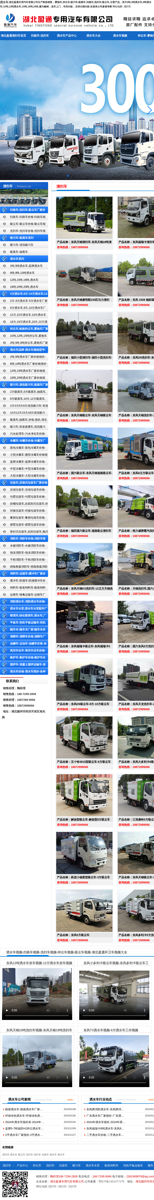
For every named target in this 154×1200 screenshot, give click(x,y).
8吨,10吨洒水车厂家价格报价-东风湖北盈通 (23, 364)
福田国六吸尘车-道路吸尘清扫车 (91, 530)
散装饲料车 (111, 1165)
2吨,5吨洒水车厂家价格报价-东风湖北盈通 (23, 357)
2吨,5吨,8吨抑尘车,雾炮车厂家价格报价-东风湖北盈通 (24, 343)
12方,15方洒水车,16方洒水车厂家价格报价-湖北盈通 (23, 315)
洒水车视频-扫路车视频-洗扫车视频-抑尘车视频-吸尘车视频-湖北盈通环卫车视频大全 (66, 952)
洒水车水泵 (93, 1165)
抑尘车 (37, 1165)
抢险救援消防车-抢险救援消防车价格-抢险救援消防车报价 (24, 567)
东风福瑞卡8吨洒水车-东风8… (105, 1128)
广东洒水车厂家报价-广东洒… (105, 1115)
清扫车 (127, 6)
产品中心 (22, 1165)
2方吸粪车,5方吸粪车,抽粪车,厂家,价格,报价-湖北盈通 (23, 392)
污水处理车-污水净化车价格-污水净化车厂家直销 (23, 434)
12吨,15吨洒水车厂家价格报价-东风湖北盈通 (22, 371)
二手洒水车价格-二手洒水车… (105, 1134)
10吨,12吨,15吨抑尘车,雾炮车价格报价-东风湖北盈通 (23, 336)
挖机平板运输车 (133, 1165)
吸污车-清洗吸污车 (21, 244)
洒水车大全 (93, 35)
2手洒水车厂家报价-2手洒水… (24, 1134)
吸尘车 (21, 1154)
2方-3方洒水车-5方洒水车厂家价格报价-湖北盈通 (24, 301)
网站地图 (117, 6)
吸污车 (76, 1165)
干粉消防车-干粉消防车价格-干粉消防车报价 (23, 560)
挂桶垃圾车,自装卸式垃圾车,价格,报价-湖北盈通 (24, 504)
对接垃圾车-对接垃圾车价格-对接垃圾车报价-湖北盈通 (23, 511)
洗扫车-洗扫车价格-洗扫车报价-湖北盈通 (23, 231)
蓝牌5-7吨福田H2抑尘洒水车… (24, 1128)
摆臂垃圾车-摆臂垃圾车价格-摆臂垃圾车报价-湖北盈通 (23, 525)
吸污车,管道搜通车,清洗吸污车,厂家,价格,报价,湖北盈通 (22, 427)
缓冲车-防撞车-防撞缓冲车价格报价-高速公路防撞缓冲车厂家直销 (23, 581)
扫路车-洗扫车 (40, 35)
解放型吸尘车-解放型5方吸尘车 (90, 819)
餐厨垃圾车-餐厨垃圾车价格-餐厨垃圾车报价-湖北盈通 (23, 518)
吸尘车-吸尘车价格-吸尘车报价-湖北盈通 (23, 224)
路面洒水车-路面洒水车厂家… (24, 1109)
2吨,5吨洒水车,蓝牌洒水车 (26, 265)
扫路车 (45, 1154)
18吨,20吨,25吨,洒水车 (24, 286)
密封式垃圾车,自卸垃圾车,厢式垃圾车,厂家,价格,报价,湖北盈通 (24, 532)
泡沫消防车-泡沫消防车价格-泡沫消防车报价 (23, 553)
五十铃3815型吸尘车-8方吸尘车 (91, 761)
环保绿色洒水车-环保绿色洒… (24, 1115)
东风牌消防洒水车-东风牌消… (105, 1109)
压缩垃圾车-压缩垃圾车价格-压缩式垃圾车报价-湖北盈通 (23, 490)
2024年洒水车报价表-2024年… (24, 1122)
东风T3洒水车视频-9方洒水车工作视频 (110, 1030)
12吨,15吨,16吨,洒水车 (24, 279)
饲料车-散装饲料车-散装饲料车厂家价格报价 (23, 588)
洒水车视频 (120, 35)
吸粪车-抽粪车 (19, 251)
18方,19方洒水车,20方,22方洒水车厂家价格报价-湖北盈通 (23, 322)
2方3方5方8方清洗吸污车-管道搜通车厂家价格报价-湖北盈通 (24, 406)
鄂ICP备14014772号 (111, 1181)
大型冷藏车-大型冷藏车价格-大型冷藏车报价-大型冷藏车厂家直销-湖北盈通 (23, 476)
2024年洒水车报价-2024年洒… (105, 1122)
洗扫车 (29, 1154)
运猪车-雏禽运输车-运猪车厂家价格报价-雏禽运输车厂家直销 (23, 595)
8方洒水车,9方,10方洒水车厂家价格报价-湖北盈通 (23, 308)
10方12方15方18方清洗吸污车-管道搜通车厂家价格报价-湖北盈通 (23, 413)
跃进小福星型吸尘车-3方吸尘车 (90, 877)
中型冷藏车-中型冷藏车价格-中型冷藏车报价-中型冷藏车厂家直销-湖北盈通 (23, 469)
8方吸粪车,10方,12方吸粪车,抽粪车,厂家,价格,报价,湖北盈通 (23, 399)
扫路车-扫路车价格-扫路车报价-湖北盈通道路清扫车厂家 (23, 217)
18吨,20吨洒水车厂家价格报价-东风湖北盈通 (22, 378)
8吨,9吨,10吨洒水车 (22, 272)
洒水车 (13, 1154)
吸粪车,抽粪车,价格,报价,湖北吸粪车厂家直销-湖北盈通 (23, 420)
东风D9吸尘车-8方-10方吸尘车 (90, 704)
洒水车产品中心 (67, 35)
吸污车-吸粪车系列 (21, 237)
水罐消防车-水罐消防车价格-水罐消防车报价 (23, 546)
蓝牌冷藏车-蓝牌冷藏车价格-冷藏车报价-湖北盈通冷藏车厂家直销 (23, 462)
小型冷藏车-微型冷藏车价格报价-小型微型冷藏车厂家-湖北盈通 (24, 455)
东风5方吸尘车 (80, 935)
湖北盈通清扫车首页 (13, 35)
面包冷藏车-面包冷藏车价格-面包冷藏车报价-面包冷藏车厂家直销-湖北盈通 (23, 448)
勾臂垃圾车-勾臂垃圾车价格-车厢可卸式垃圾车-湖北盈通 (23, 497)
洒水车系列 (17, 258)
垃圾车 (63, 1165)
